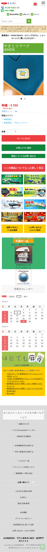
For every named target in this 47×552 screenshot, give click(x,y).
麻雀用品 (8, 119)
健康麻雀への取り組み (24, 473)
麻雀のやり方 (24, 424)
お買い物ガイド (23, 482)
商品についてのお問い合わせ (23, 156)
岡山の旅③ (11, 393)
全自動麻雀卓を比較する (24, 445)
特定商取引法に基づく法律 (23, 525)
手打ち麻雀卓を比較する (24, 452)
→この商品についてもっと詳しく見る (23, 167)
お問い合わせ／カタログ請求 (23, 531)
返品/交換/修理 (23, 503)
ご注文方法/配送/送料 (23, 491)
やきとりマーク (20, 123)
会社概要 (23, 512)
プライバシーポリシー (23, 518)
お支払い (23, 497)
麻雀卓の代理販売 (24, 436)
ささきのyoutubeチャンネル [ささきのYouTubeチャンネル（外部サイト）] (24, 430)
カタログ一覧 (24, 461)
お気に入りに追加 (23, 148)
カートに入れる (23, 138)
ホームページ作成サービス (24, 467)
